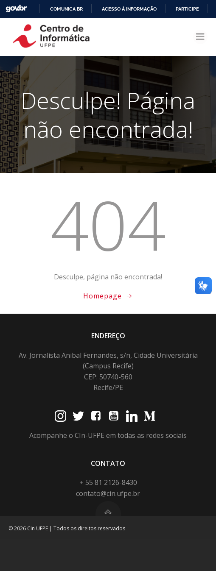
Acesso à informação (129, 9)
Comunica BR (66, 9)
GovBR (16, 9)
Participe (187, 9)
